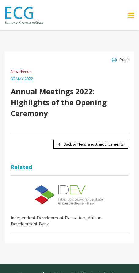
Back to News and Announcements (93, 144)
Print (123, 59)
